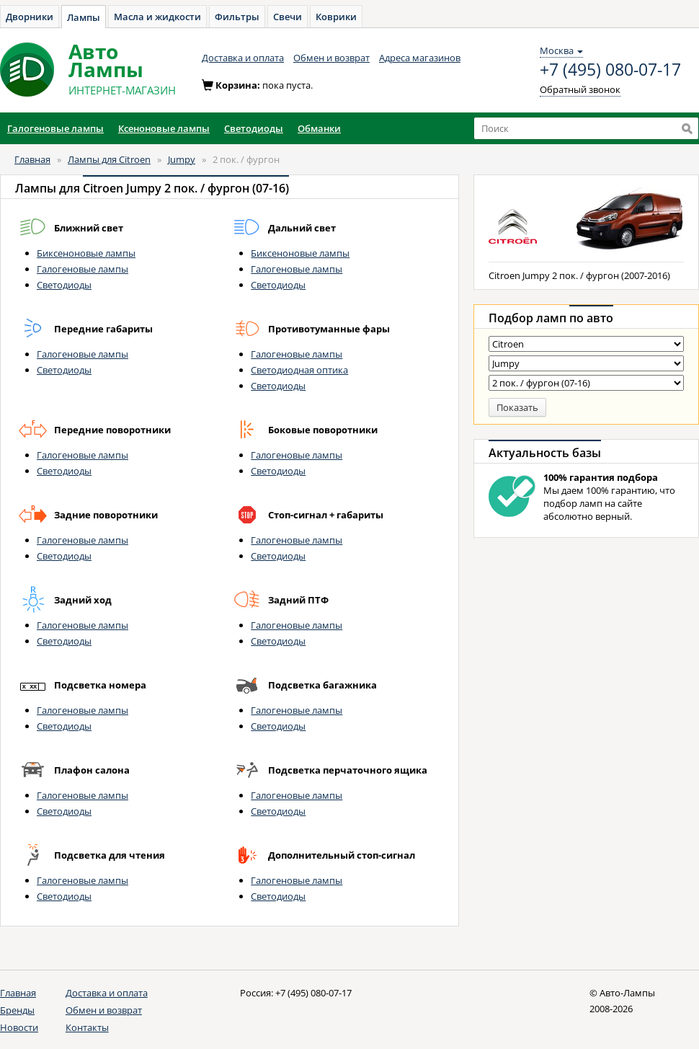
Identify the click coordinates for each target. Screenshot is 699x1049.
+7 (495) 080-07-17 (610, 70)
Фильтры (237, 16)
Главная (32, 159)
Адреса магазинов (419, 57)
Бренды (17, 1010)
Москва (561, 50)
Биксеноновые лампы (86, 253)
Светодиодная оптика (299, 369)
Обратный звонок (580, 89)
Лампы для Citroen (109, 159)
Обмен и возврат (331, 57)
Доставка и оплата (243, 57)
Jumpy (181, 159)
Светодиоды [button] (253, 128)
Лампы (83, 17)
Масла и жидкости (157, 16)
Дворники (29, 16)
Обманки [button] (319, 128)
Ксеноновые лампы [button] (164, 128)
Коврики (336, 16)
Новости (19, 1027)
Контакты (87, 1027)
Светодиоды (64, 284)
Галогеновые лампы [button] (55, 128)
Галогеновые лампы (82, 268)
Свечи (287, 16)
